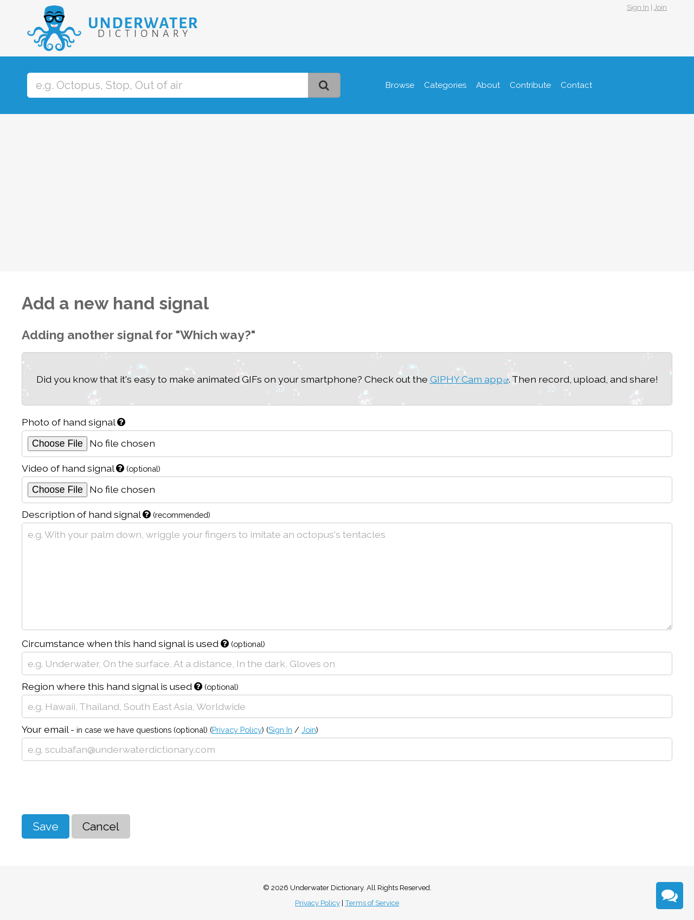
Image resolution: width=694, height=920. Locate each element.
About (488, 85)
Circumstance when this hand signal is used (143, 643)
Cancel (100, 826)
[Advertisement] (347, 195)
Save (46, 826)
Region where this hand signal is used (130, 686)
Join (660, 7)
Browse (399, 85)
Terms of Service (372, 903)
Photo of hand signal (73, 422)
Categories (445, 85)
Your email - (170, 729)
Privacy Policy (237, 729)
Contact (576, 85)
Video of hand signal (91, 468)
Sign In (638, 7)
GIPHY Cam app (466, 379)
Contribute (530, 85)
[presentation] (104, 787)
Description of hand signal (116, 514)
